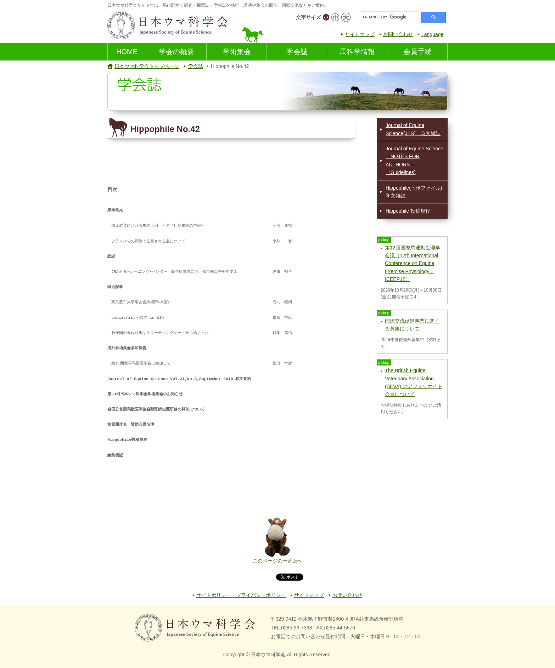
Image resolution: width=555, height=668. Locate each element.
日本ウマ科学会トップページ (146, 66)
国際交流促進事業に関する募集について (412, 325)
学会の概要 (176, 52)
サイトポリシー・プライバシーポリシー (241, 595)
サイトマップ (360, 34)
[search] (389, 17)
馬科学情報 (357, 52)
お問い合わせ (398, 34)
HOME (127, 52)
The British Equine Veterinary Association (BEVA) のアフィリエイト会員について (413, 382)
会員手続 (417, 52)
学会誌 (297, 52)
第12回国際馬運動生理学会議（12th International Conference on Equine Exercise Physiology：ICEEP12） (412, 263)
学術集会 (237, 52)
